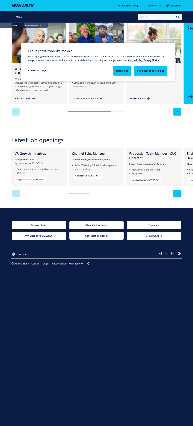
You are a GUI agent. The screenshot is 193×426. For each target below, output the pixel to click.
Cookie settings (37, 70)
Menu (19, 16)
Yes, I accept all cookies (150, 70)
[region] (98, 62)
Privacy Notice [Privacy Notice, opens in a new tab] (151, 60)
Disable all (122, 70)
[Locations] (174, 6)
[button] (177, 112)
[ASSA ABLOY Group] (130, 5)
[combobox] (160, 17)
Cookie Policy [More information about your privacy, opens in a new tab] (135, 60)
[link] (155, 5)
